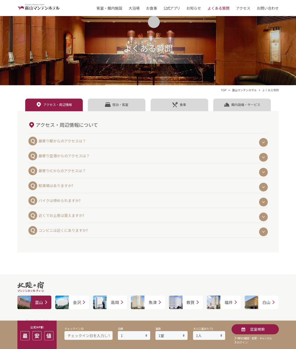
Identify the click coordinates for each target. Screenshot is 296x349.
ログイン (242, 342)
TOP (224, 90)
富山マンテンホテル (244, 90)
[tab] (54, 105)
